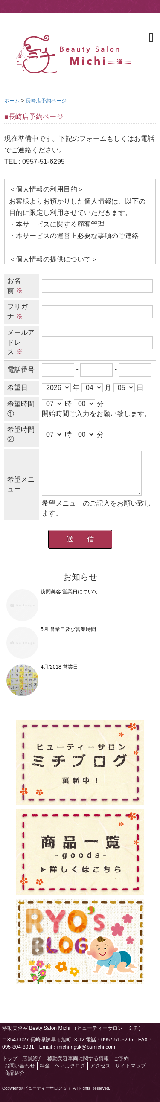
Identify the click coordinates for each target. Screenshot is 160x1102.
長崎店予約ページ (46, 101)
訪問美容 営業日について (69, 592)
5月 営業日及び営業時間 (68, 629)
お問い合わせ (19, 1066)
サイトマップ (130, 1066)
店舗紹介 (32, 1058)
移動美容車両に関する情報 (78, 1058)
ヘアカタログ (70, 1066)
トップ (9, 1058)
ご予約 (121, 1058)
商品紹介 (14, 1073)
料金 (45, 1066)
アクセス (100, 1066)
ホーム (12, 101)
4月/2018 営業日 (59, 667)
